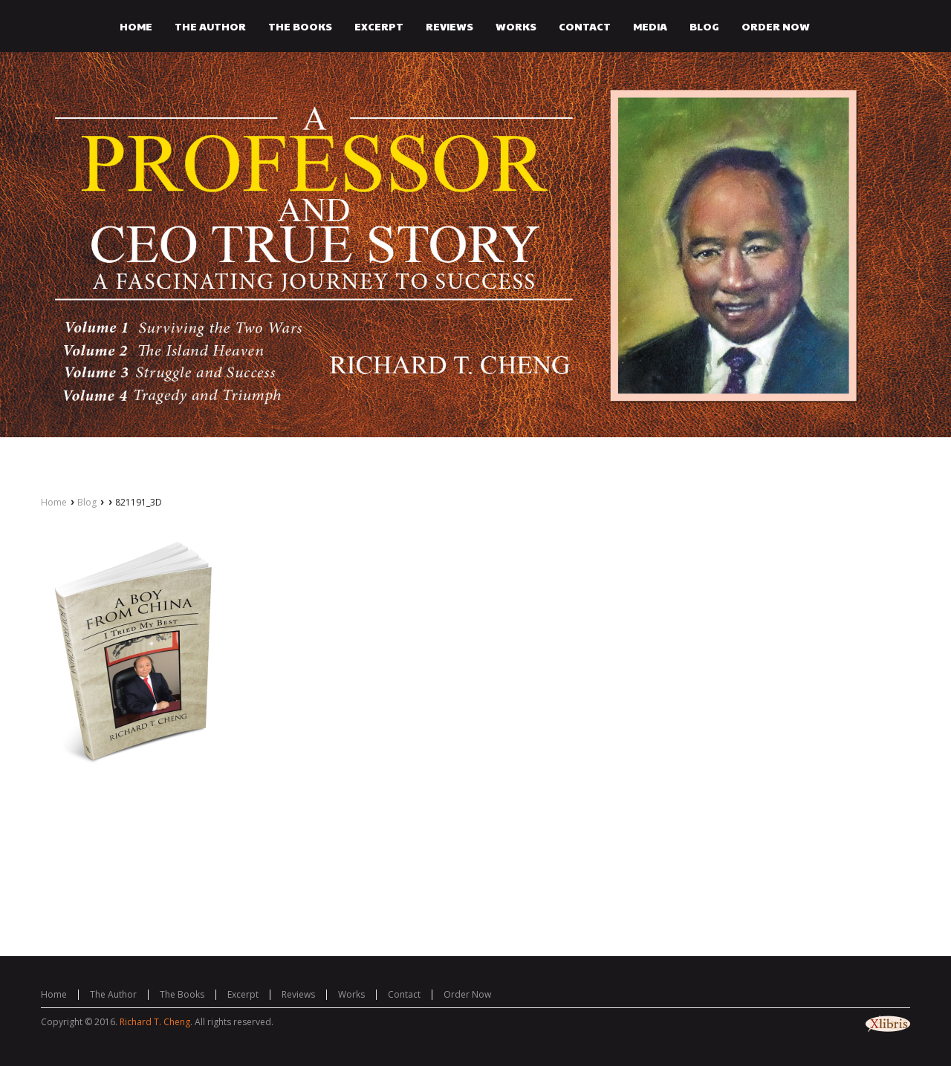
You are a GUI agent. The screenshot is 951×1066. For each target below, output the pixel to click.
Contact (404, 994)
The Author (113, 994)
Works (351, 994)
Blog (87, 502)
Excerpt (243, 994)
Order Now (467, 994)
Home (54, 502)
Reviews (298, 994)
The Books (182, 994)
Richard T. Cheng (155, 1022)
